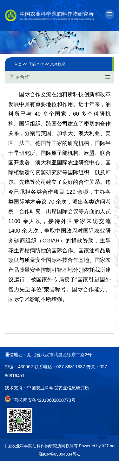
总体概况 (57, 64)
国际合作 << (39, 64)
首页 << (21, 64)
